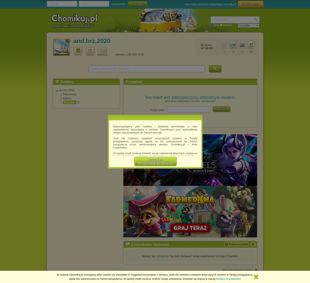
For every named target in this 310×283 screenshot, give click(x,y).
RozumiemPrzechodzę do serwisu (156, 161)
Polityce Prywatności (228, 278)
